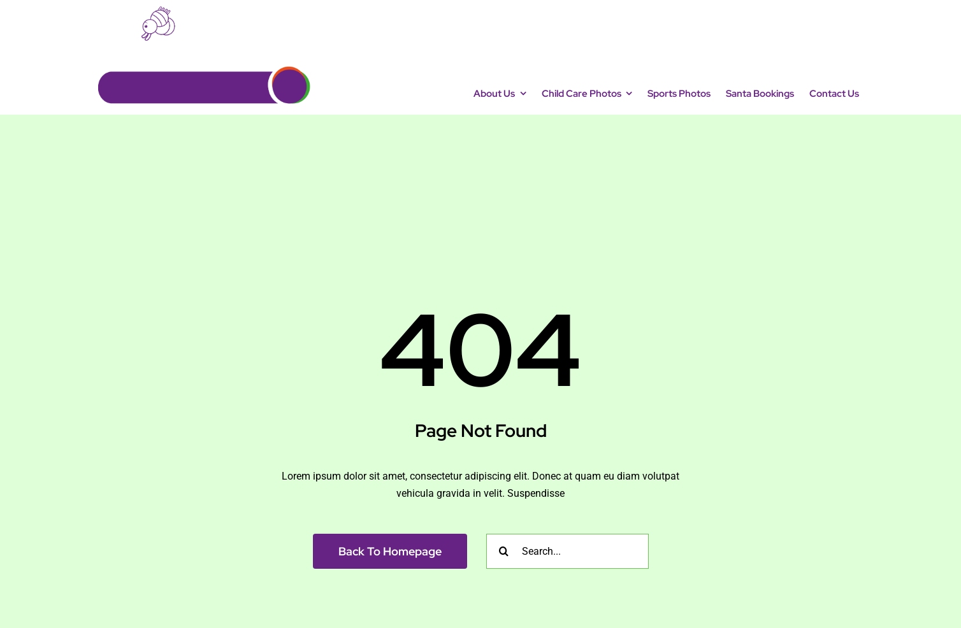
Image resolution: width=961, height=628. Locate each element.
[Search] (503, 551)
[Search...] (567, 551)
